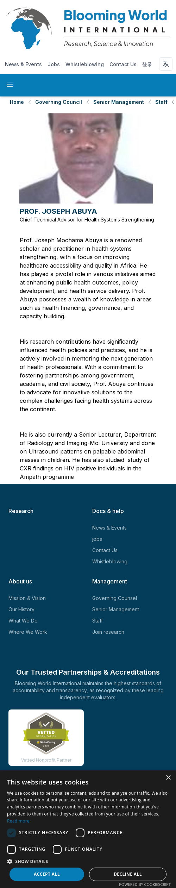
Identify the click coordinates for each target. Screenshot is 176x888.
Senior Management (118, 102)
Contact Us (123, 64)
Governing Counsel (114, 598)
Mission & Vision (27, 598)
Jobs (54, 64)
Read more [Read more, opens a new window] (18, 821)
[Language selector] (165, 64)
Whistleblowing (84, 64)
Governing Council (58, 102)
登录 (147, 64)
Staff (161, 102)
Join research (108, 632)
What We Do (23, 621)
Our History (21, 609)
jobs (97, 539)
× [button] (168, 778)
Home (17, 102)
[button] (88, 861)
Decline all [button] (128, 874)
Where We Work (27, 632)
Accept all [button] (47, 874)
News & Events (23, 64)
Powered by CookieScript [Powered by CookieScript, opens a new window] (145, 884)
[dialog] (88, 829)
